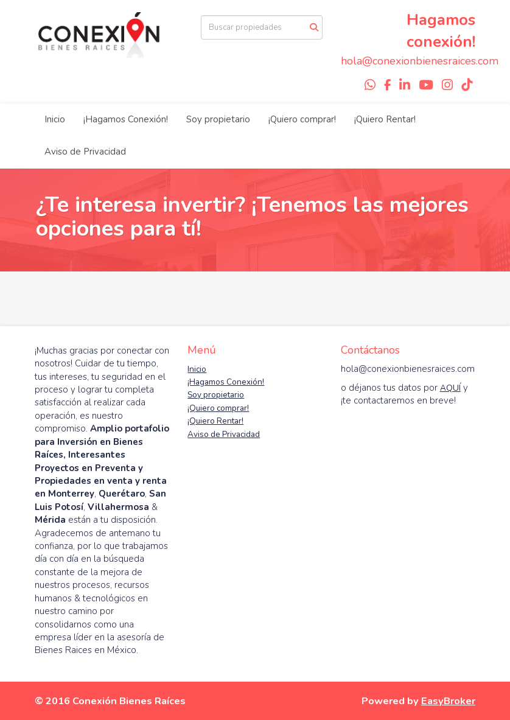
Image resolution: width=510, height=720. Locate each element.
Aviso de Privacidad (85, 151)
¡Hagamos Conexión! (125, 119)
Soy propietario (218, 119)
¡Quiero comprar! (302, 119)
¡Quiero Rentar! (385, 119)
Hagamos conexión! (441, 30)
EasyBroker (448, 701)
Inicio (54, 119)
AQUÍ (450, 388)
